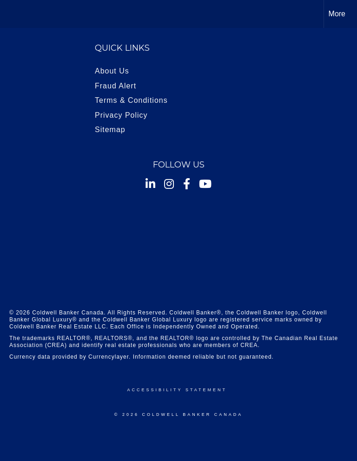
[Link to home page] (12, 14)
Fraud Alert (115, 86)
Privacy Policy (121, 115)
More (337, 14)
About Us (112, 71)
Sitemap (110, 130)
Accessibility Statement (177, 390)
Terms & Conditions (131, 100)
